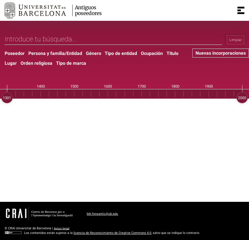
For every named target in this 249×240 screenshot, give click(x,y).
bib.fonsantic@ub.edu (102, 214)
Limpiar (235, 40)
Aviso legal (61, 228)
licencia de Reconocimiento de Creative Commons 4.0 (112, 233)
